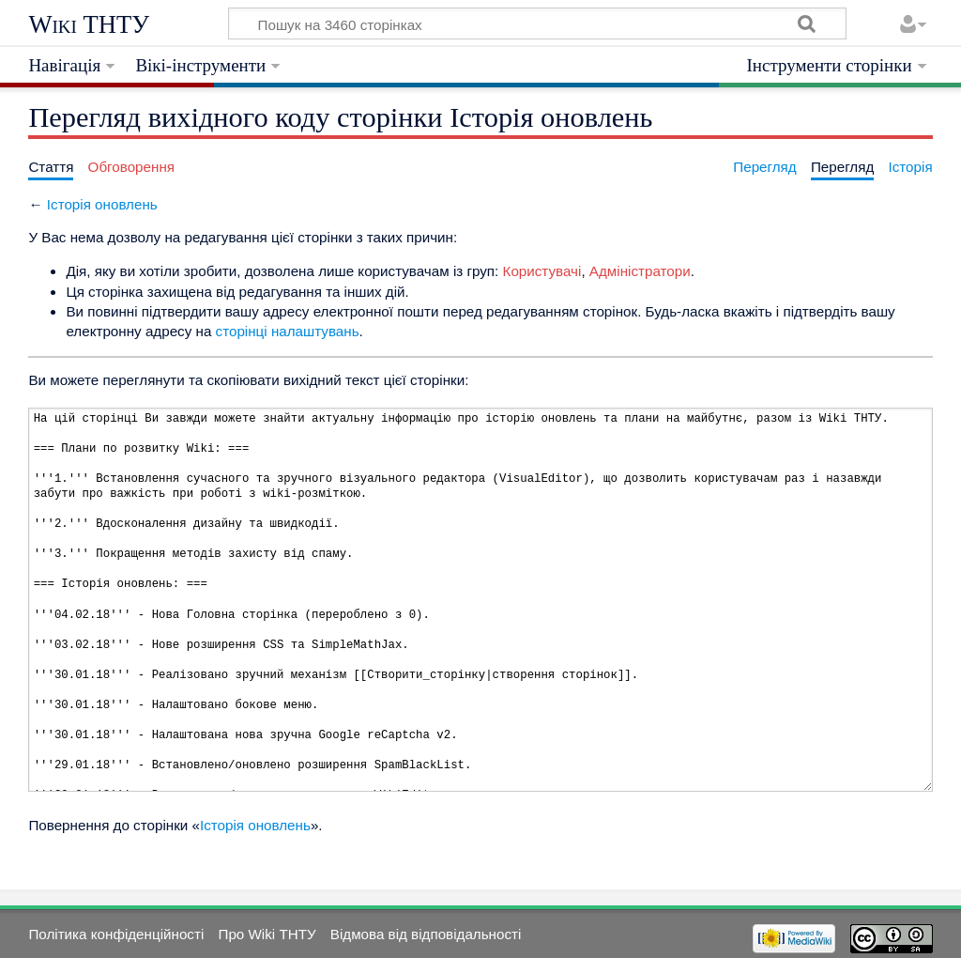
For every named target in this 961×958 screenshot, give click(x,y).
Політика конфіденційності (116, 934)
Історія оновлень (102, 204)
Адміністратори (640, 271)
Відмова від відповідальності (426, 934)
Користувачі (542, 271)
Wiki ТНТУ (88, 24)
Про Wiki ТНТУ (266, 934)
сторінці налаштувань (287, 331)
